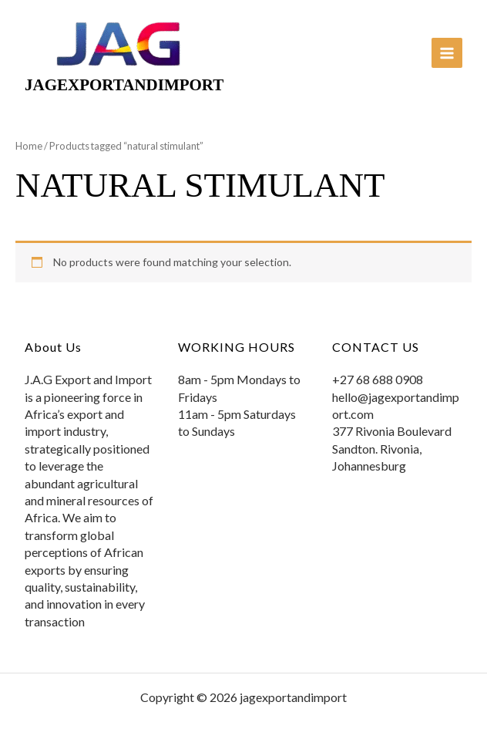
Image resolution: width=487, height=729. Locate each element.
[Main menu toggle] (447, 53)
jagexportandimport (124, 85)
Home (28, 146)
